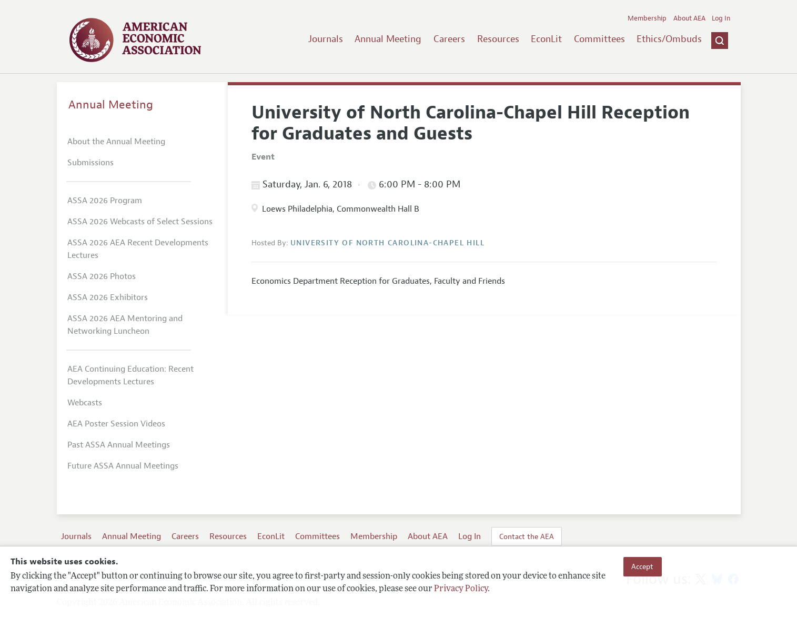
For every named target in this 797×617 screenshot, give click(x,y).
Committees (599, 39)
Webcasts (84, 402)
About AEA (689, 18)
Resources (498, 39)
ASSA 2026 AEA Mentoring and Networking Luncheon (125, 324)
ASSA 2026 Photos (101, 276)
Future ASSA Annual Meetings (122, 466)
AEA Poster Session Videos (116, 424)
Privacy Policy (461, 589)
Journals (325, 39)
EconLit (546, 39)
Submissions (90, 162)
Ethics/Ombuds (669, 39)
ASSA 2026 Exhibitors (107, 297)
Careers (449, 39)
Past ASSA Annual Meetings (118, 445)
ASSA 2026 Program (104, 200)
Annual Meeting (388, 39)
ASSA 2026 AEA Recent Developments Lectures (137, 249)
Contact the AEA (526, 536)
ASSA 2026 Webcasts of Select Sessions (140, 221)
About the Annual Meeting (116, 141)
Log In (721, 18)
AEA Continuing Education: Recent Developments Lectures (130, 375)
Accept (642, 566)
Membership (647, 18)
